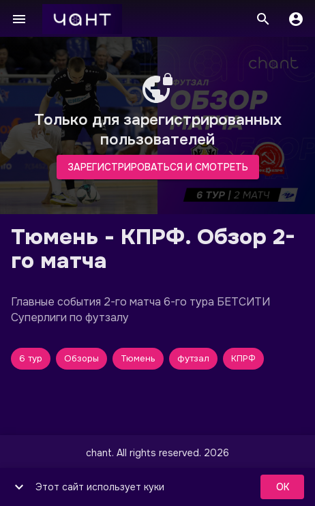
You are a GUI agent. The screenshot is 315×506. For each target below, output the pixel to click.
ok (282, 487)
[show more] (19, 487)
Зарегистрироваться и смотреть (158, 167)
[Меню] (19, 19)
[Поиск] (263, 19)
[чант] (82, 19)
